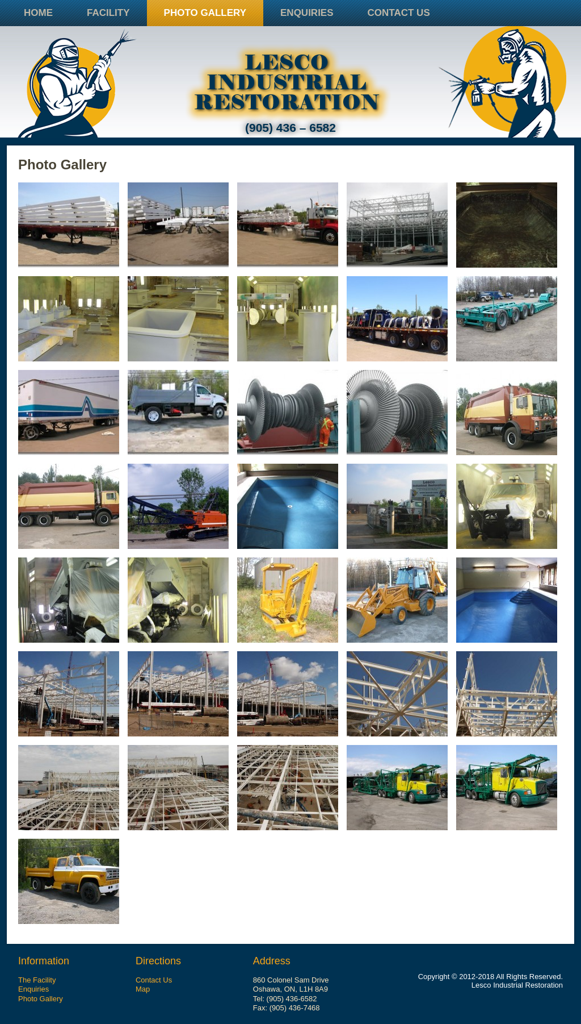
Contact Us (399, 12)
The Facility (37, 980)
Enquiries (307, 12)
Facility (108, 12)
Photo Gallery (205, 12)
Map (143, 989)
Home (38, 12)
